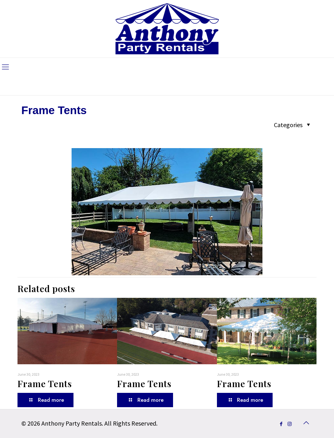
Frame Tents (44, 383)
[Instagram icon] (289, 424)
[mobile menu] (5, 66)
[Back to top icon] (306, 422)
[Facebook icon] (281, 424)
